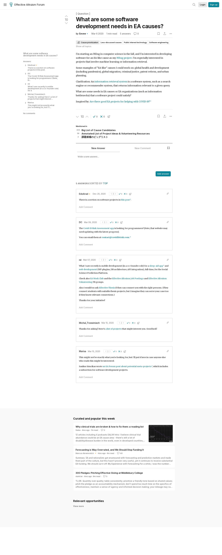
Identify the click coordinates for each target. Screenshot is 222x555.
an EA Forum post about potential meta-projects (127, 366)
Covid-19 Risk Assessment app (98, 228)
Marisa (82, 351)
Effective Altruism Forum (27, 5)
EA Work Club (97, 278)
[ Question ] (83, 13)
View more (78, 506)
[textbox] (120, 162)
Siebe (78, 430)
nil (80, 260)
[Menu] (5, 4)
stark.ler (79, 476)
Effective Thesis (107, 287)
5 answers (125, 33)
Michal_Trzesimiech (89, 323)
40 (120, 453)
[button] (95, 116)
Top (105, 183)
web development (88, 269)
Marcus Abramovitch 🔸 (86, 453)
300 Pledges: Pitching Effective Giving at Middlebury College (109, 472)
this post (125, 200)
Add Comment (86, 207)
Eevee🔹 (84, 33)
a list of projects (113, 329)
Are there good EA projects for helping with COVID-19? (120, 101)
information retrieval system (111, 81)
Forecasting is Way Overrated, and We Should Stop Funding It (110, 449)
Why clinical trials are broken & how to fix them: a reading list (110, 426)
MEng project (124, 58)
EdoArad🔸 (85, 194)
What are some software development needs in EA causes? (40, 54)
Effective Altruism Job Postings (128, 278)
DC (80, 222)
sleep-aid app (156, 266)
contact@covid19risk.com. (116, 237)
